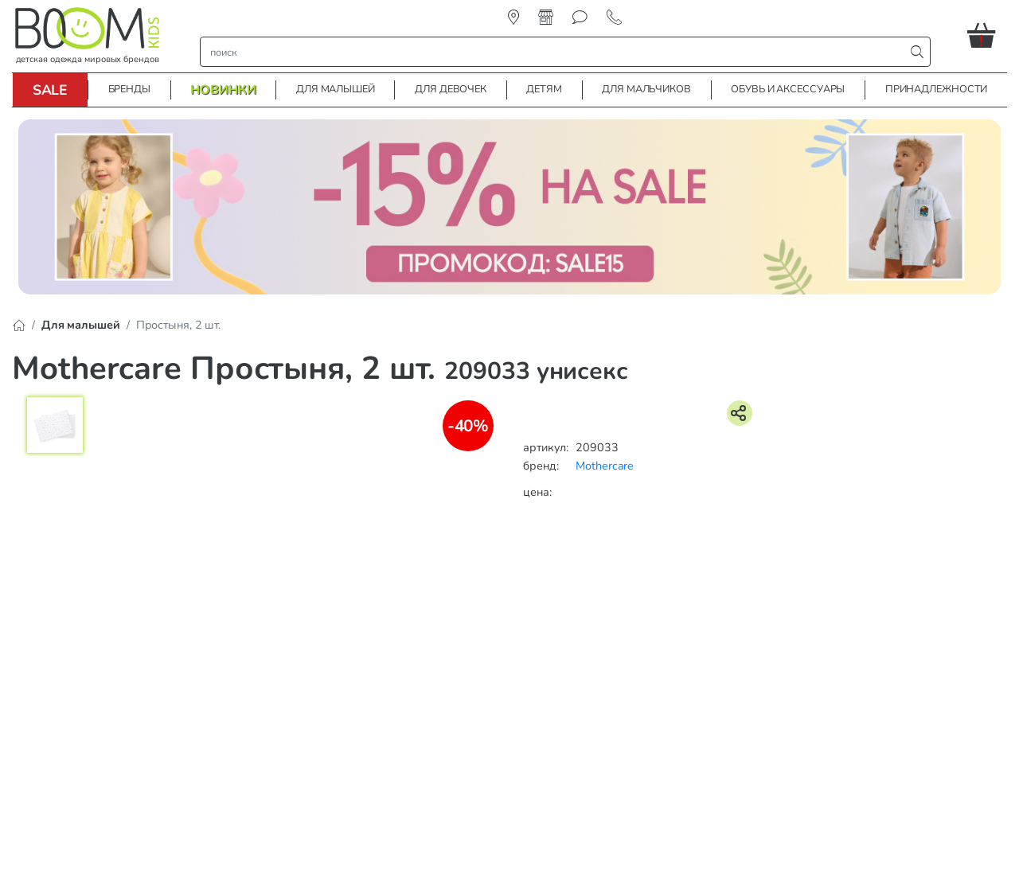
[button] (987, 35)
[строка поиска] (556, 51)
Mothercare (605, 466)
